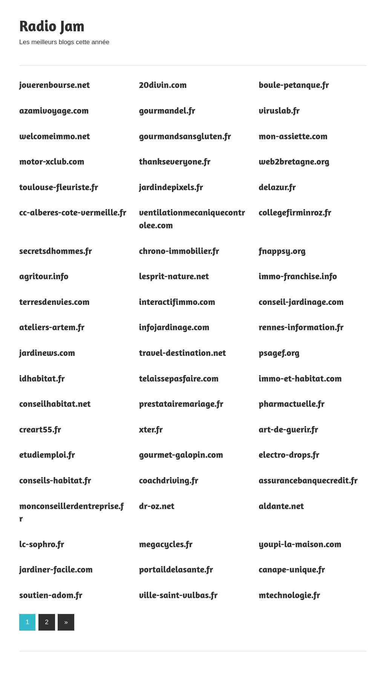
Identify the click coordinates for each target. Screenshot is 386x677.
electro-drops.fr (289, 454)
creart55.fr (40, 429)
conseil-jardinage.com (301, 301)
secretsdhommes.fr (55, 250)
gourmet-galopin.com (181, 454)
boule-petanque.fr (294, 84)
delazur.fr (277, 187)
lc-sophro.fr (41, 544)
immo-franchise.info (298, 276)
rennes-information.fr (301, 327)
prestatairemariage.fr (181, 403)
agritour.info (44, 276)
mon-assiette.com (293, 136)
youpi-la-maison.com (300, 544)
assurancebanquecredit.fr (308, 480)
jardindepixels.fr (171, 187)
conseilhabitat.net (54, 403)
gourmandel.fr (167, 110)
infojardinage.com (174, 327)
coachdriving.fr (168, 480)
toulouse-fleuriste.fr (58, 187)
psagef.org (279, 352)
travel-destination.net (182, 352)
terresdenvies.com (54, 301)
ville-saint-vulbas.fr (178, 594)
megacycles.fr (166, 544)
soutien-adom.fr (51, 594)
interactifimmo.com (177, 301)
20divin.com (163, 84)
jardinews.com (47, 352)
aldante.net (281, 505)
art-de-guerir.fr (288, 429)
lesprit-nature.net (174, 276)
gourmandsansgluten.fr (185, 136)
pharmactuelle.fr (292, 403)
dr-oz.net (157, 505)
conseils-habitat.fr (55, 480)
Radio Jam (51, 26)
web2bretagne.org (294, 161)
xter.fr (151, 429)
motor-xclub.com (51, 161)
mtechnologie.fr (289, 594)
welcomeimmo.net (54, 136)
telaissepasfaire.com (179, 378)
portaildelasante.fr (176, 569)
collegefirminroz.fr (295, 212)
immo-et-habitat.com (300, 378)
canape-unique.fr (292, 569)
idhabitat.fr (42, 378)
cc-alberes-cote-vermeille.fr (72, 212)
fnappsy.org (282, 250)
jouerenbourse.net (54, 84)
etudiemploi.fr (47, 454)
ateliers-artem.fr (51, 327)
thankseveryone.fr (175, 161)
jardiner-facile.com (56, 569)
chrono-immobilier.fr (179, 250)
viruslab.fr (279, 110)
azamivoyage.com (54, 110)
